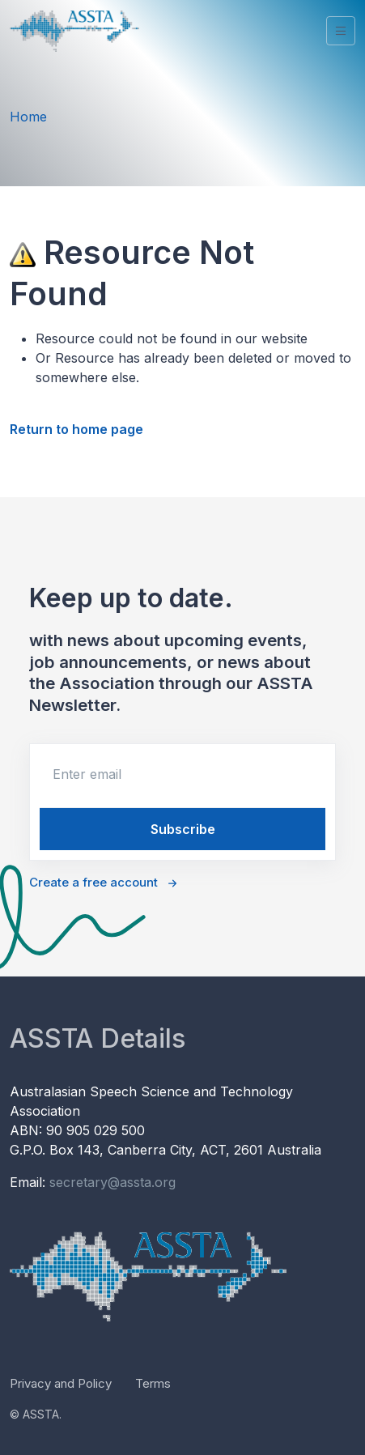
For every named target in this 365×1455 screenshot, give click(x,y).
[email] (182, 774)
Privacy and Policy (61, 1383)
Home (28, 116)
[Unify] (74, 31)
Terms (153, 1383)
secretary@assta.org (112, 1182)
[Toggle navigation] (340, 30)
